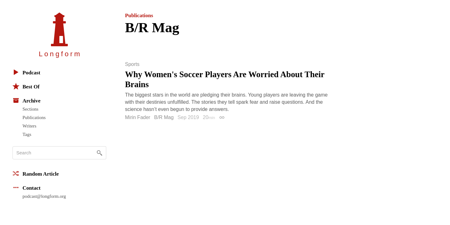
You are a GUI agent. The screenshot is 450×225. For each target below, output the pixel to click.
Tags (26, 134)
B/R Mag (163, 117)
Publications (34, 117)
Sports (132, 64)
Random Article (35, 173)
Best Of (25, 86)
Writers (29, 125)
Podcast (26, 72)
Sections (30, 109)
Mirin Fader (137, 117)
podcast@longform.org (44, 196)
